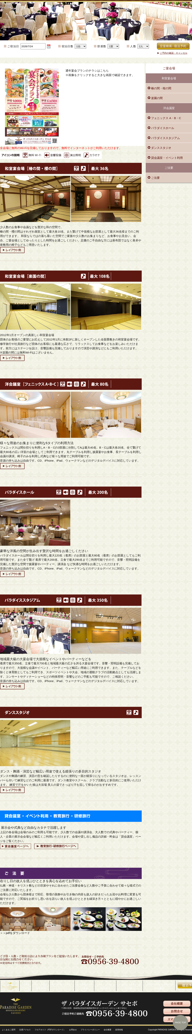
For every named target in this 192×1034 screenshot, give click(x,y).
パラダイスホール (162, 128)
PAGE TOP (180, 1022)
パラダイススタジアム (165, 138)
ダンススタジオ (160, 147)
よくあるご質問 (8, 1030)
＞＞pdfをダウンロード (15, 933)
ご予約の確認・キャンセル (173, 53)
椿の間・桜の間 (160, 88)
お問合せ (73, 1030)
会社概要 (107, 1030)
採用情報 (119, 1030)
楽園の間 (156, 98)
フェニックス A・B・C (165, 118)
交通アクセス (25, 1030)
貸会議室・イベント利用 (166, 157)
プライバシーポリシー (90, 1030)
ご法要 (155, 177)
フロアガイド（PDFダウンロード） (50, 1030)
